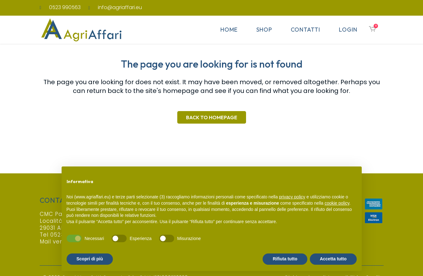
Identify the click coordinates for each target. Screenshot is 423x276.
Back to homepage (211, 117)
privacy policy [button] (292, 196)
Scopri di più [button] (90, 258)
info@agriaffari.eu (120, 7)
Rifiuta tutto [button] (285, 258)
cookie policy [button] (337, 203)
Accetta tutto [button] (333, 258)
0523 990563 (65, 7)
